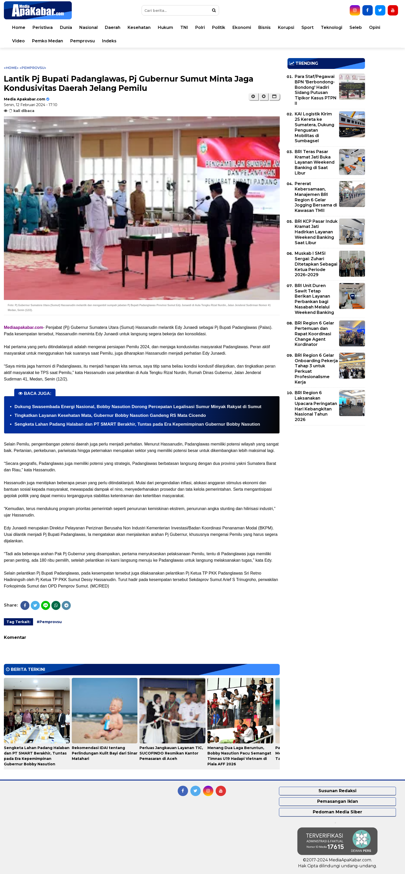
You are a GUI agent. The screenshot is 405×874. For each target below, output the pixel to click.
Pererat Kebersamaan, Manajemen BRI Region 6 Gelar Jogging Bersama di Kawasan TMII (316, 197)
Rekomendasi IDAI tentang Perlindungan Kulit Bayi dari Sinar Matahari (104, 753)
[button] (274, 96)
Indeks (109, 40)
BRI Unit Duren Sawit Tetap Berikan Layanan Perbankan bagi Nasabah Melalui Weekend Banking (314, 299)
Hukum (165, 27)
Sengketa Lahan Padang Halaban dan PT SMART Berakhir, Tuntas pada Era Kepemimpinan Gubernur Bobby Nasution (137, 424)
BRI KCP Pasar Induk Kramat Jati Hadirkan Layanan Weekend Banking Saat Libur (316, 232)
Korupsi (286, 27)
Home (18, 27)
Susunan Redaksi (337, 790)
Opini (374, 27)
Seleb (355, 27)
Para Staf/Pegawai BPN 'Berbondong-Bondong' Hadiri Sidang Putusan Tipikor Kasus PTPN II (316, 90)
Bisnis (264, 27)
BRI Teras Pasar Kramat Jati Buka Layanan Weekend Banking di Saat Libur (314, 162)
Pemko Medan (47, 40)
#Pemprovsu (49, 621)
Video (18, 40)
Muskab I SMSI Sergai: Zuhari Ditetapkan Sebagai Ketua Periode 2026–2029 (316, 264)
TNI (184, 27)
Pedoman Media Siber (337, 811)
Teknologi (331, 27)
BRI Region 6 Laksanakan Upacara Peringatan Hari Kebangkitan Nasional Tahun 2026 (316, 406)
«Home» (11, 68)
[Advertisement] (326, 465)
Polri (200, 27)
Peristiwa (43, 27)
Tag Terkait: (18, 621)
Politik (218, 27)
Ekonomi (241, 27)
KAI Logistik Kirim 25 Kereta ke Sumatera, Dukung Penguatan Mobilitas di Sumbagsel (314, 127)
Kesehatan (139, 27)
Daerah (112, 27)
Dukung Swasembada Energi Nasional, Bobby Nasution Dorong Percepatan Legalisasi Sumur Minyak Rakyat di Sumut (137, 406)
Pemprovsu (82, 40)
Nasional (88, 27)
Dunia (66, 27)
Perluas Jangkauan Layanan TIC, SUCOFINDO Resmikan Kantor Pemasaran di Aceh (171, 753)
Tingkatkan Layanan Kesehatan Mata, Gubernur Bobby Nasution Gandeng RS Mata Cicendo (110, 415)
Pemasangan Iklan (337, 801)
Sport (307, 27)
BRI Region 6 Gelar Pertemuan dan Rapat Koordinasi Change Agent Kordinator (314, 334)
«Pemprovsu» (33, 68)
